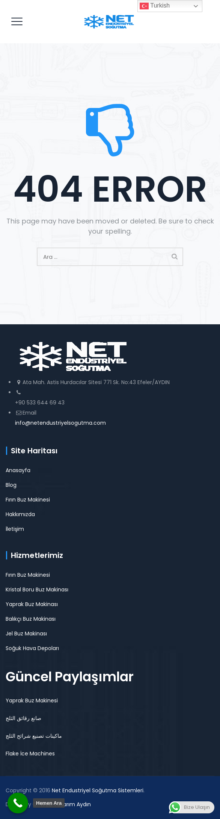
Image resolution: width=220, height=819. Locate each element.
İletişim (15, 529)
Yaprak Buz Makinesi (32, 700)
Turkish (155, 6)
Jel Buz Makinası (26, 633)
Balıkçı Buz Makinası (31, 619)
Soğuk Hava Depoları (32, 648)
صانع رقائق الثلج (23, 718)
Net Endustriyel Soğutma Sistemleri (97, 790)
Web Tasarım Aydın (65, 804)
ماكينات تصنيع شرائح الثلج (34, 736)
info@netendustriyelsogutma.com (60, 423)
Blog (11, 485)
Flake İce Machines (30, 753)
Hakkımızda (20, 514)
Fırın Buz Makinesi (28, 499)
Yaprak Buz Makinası (32, 604)
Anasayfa (18, 470)
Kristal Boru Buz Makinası (37, 589)
